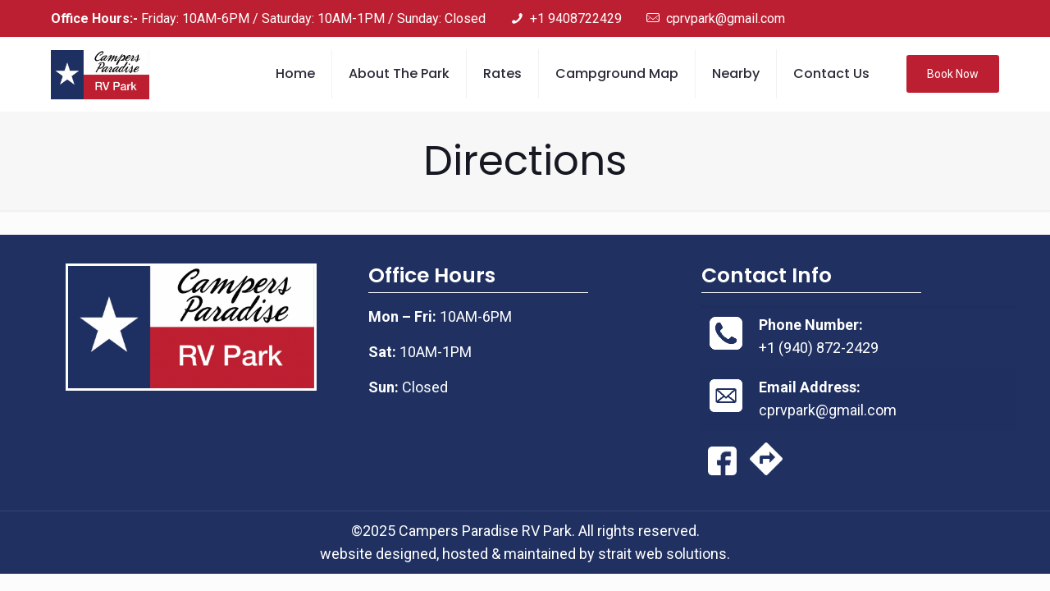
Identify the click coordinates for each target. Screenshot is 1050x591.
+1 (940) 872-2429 (819, 347)
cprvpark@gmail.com (828, 410)
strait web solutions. (664, 553)
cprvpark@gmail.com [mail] (725, 18)
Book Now (953, 73)
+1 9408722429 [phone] (576, 18)
